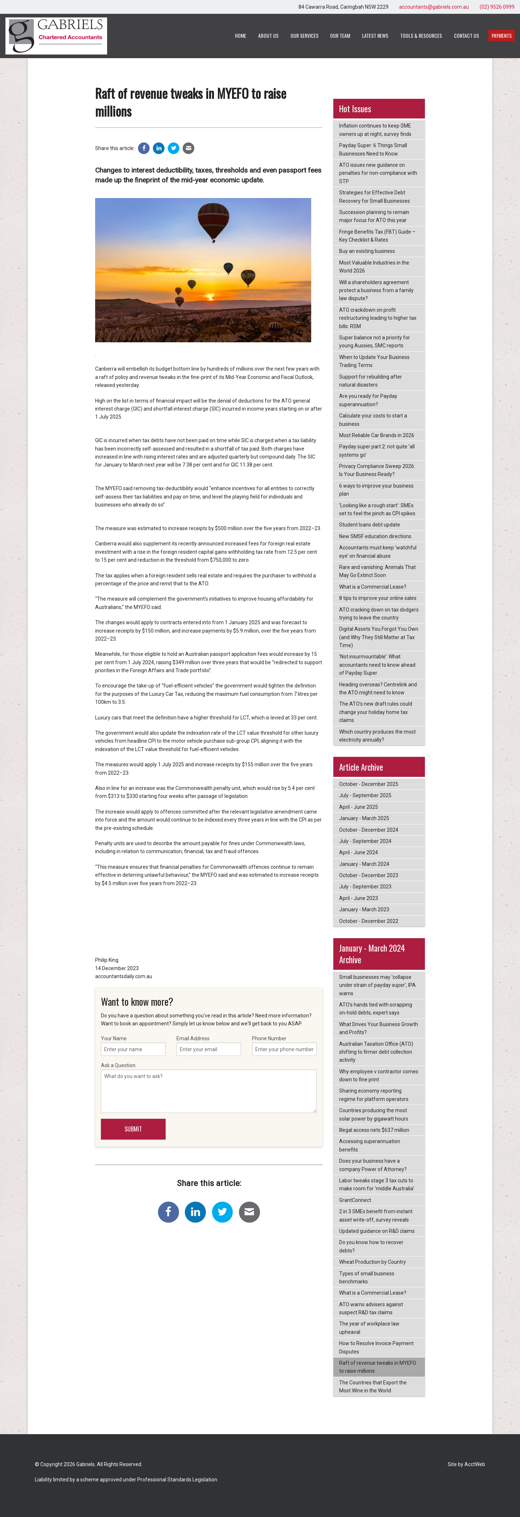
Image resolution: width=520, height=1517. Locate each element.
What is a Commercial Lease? (372, 587)
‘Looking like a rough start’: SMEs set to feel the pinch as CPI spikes (377, 509)
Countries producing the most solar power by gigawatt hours (373, 1114)
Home (240, 35)
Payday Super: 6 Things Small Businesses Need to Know (373, 149)
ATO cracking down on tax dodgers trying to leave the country (379, 614)
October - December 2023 (368, 875)
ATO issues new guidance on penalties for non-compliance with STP (378, 173)
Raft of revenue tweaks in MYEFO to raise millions (377, 1367)
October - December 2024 (368, 830)
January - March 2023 (364, 909)
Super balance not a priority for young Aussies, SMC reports (374, 341)
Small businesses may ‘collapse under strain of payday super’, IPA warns (377, 985)
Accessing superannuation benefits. (369, 1145)
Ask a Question (209, 1087)
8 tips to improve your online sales (378, 598)
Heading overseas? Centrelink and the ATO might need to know (378, 688)
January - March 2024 (364, 864)
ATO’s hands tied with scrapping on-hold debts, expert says (375, 1009)
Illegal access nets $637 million (374, 1130)
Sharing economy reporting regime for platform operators (374, 1095)
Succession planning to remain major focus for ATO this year (374, 216)
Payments (502, 35)
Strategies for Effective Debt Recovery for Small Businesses (374, 196)
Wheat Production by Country (372, 1262)
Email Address (208, 1046)
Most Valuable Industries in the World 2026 (374, 267)
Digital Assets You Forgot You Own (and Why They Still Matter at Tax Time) (378, 637)
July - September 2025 (365, 795)
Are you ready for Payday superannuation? (368, 400)
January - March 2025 (364, 818)
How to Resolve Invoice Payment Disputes (376, 1347)
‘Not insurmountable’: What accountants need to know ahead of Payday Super (377, 665)
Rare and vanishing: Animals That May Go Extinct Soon (377, 571)
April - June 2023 (358, 898)
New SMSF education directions (375, 536)
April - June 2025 (358, 807)
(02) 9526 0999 (497, 7)
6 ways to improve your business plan (376, 490)
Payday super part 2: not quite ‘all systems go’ (377, 450)
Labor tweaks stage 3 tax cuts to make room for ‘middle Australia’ (376, 1184)
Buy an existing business (367, 251)
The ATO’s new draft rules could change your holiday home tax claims (375, 712)
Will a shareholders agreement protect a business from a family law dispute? (376, 290)
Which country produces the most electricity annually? (377, 736)
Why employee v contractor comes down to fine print (378, 1075)
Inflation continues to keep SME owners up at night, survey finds (375, 130)
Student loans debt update (369, 525)
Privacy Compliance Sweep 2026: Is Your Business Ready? (377, 470)
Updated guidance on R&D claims (377, 1231)
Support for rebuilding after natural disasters (370, 381)
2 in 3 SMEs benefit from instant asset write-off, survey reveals (376, 1215)
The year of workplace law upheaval (369, 1328)
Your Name (133, 1046)
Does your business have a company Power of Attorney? (373, 1165)
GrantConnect (355, 1200)
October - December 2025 (368, 784)
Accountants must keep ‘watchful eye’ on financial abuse (378, 551)
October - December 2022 (368, 921)
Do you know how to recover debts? (371, 1246)
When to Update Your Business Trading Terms (374, 361)
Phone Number (284, 1046)
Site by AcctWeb (466, 1464)
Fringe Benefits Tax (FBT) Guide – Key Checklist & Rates (377, 236)
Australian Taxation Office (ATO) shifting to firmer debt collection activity (376, 1052)
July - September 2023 (365, 886)
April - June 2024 (358, 852)
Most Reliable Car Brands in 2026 (376, 435)
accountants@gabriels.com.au (434, 7)
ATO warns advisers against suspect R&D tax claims (371, 1308)
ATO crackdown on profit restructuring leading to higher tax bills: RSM (378, 318)
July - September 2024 (365, 841)
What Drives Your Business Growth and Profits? (378, 1028)
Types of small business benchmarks (366, 1277)
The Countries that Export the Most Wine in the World (373, 1386)
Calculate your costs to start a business (373, 420)
